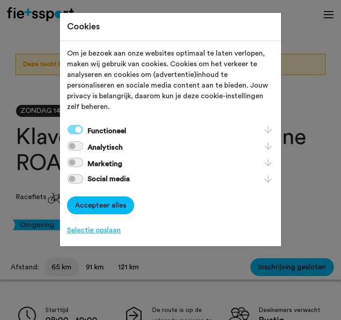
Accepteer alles (100, 205)
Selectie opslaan (94, 230)
